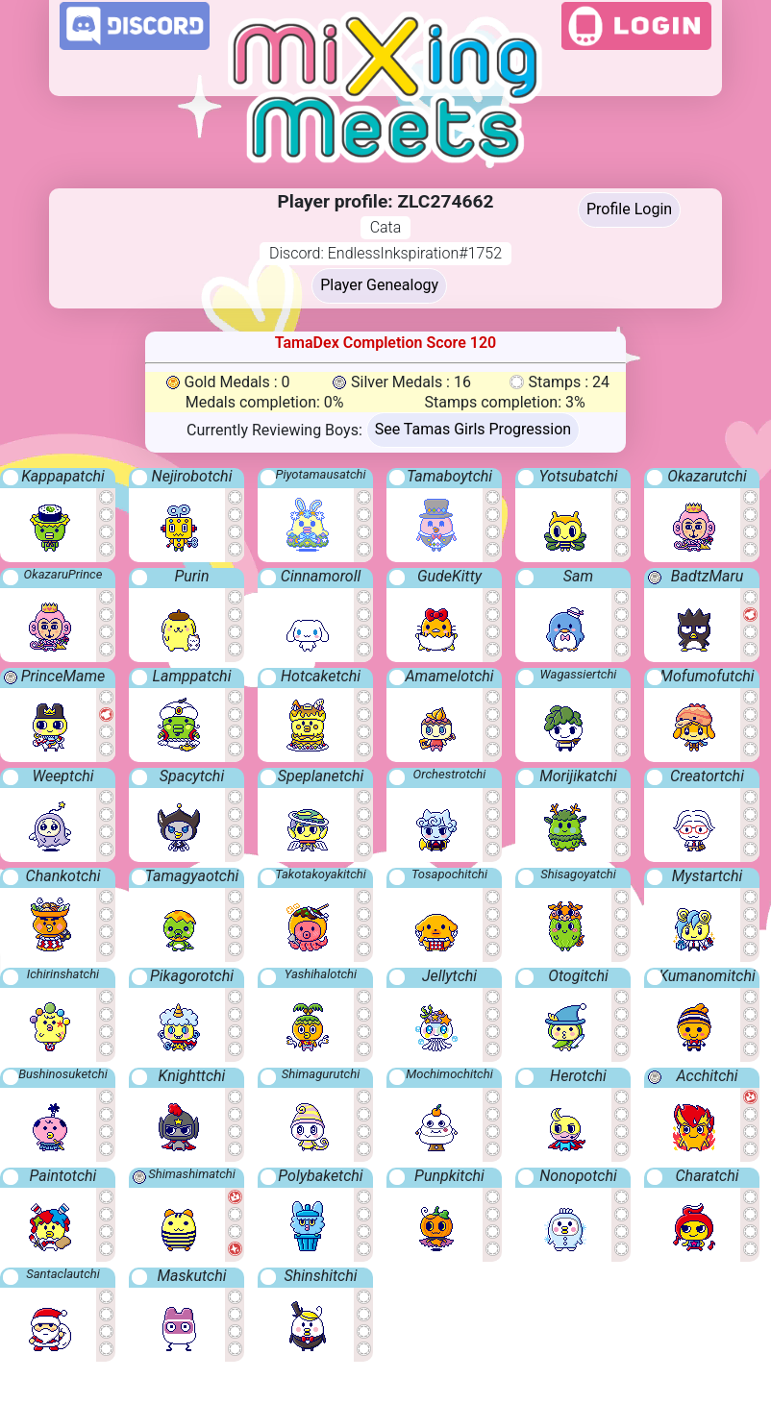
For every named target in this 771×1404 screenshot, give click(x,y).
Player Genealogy (379, 285)
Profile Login (629, 209)
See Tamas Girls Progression (473, 429)
